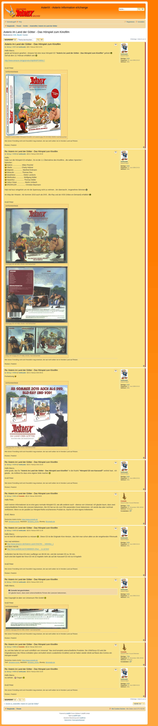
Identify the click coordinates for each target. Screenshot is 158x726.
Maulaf (19, 35)
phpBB (68, 713)
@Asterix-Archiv (14, 521)
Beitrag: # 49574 (11, 47)
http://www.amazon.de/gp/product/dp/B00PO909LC (25, 60)
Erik (14, 35)
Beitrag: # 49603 (11, 530)
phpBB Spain (76, 715)
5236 (128, 58)
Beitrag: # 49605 (11, 647)
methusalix (124, 54)
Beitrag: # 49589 (11, 154)
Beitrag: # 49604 (11, 582)
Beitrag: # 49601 (11, 496)
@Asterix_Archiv (33, 521)
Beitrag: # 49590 (11, 373)
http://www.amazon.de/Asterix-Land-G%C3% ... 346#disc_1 (30, 544)
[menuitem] (19, 22)
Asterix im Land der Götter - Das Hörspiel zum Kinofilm (36, 32)
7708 (128, 505)
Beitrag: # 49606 (11, 671)
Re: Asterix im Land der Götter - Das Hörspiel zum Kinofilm (31, 151)
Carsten (25, 35)
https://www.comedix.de (30, 519)
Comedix (123, 501)
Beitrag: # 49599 (11, 464)
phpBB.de (82, 718)
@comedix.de (50, 521)
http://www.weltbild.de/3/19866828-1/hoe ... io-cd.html (28, 549)
